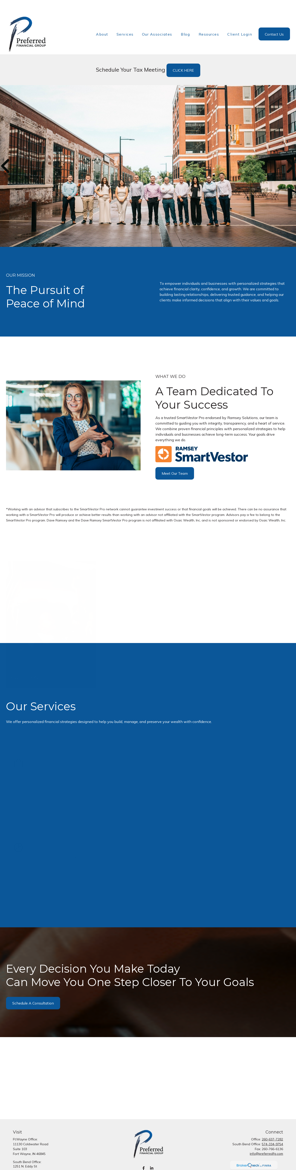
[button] (102, 20)
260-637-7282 (272, 1125)
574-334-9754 (272, 1130)
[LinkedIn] (151, 1154)
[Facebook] (143, 1154)
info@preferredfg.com (266, 1140)
